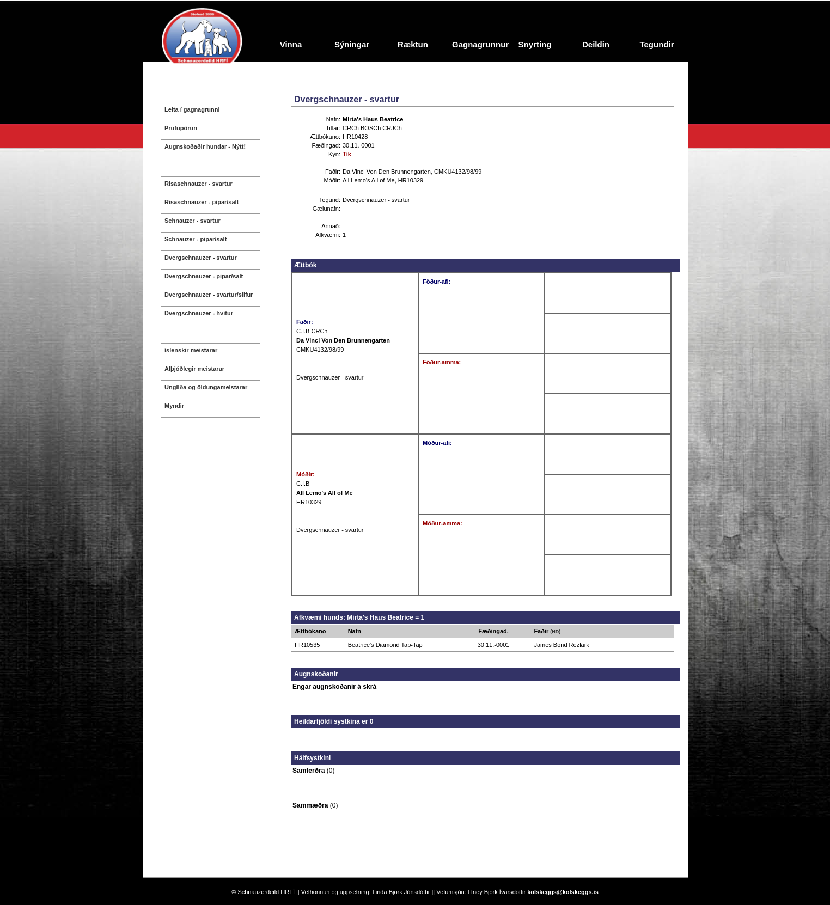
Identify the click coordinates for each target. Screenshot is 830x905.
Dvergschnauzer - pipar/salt (203, 276)
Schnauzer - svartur (192, 220)
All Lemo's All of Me (369, 180)
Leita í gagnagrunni (191, 109)
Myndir (174, 405)
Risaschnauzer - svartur (198, 183)
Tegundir (656, 44)
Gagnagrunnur (478, 44)
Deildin (595, 44)
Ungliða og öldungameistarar (205, 387)
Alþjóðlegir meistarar (194, 368)
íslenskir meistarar (190, 350)
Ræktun (413, 44)
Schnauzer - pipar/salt (195, 239)
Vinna (291, 44)
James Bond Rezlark (561, 644)
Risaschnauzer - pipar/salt (201, 202)
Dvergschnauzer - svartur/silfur (208, 294)
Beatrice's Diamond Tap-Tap (385, 644)
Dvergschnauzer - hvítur (198, 313)
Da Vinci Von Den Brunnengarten (387, 171)
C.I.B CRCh (311, 331)
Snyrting (535, 44)
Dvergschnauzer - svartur (200, 257)
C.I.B (302, 483)
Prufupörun (180, 128)
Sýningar (351, 44)
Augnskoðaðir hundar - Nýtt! (205, 146)
